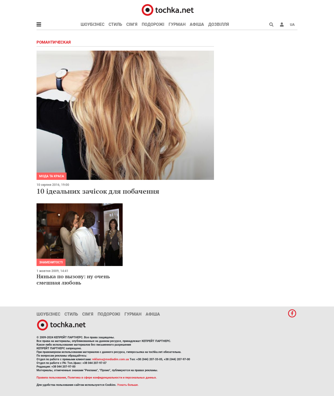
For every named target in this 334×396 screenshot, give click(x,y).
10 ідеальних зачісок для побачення (98, 191)
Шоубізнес (92, 24)
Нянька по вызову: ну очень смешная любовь (73, 279)
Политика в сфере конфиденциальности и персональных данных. (112, 377)
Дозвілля (218, 24)
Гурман (177, 24)
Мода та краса (51, 176)
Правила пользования (51, 377)
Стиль (115, 24)
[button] (282, 24)
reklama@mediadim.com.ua (110, 359)
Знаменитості (51, 262)
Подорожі (153, 24)
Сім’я (132, 24)
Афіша (197, 24)
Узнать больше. (128, 385)
